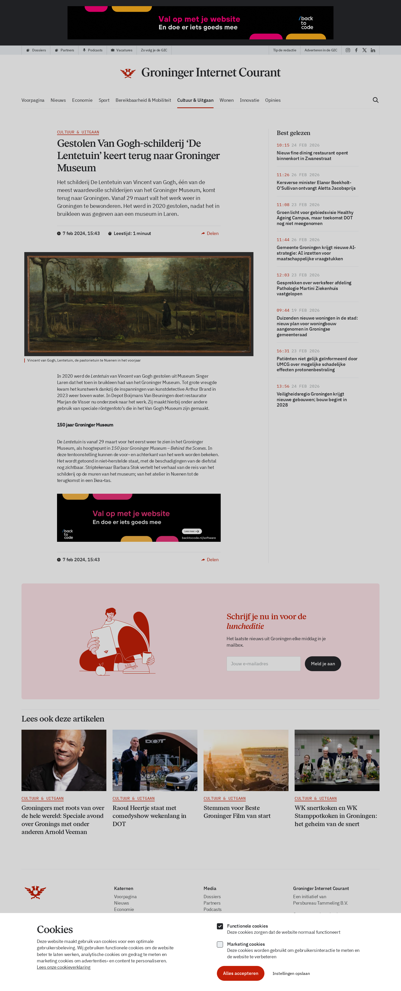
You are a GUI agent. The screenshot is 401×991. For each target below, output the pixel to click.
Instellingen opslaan (291, 973)
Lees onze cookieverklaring (64, 967)
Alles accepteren (240, 973)
